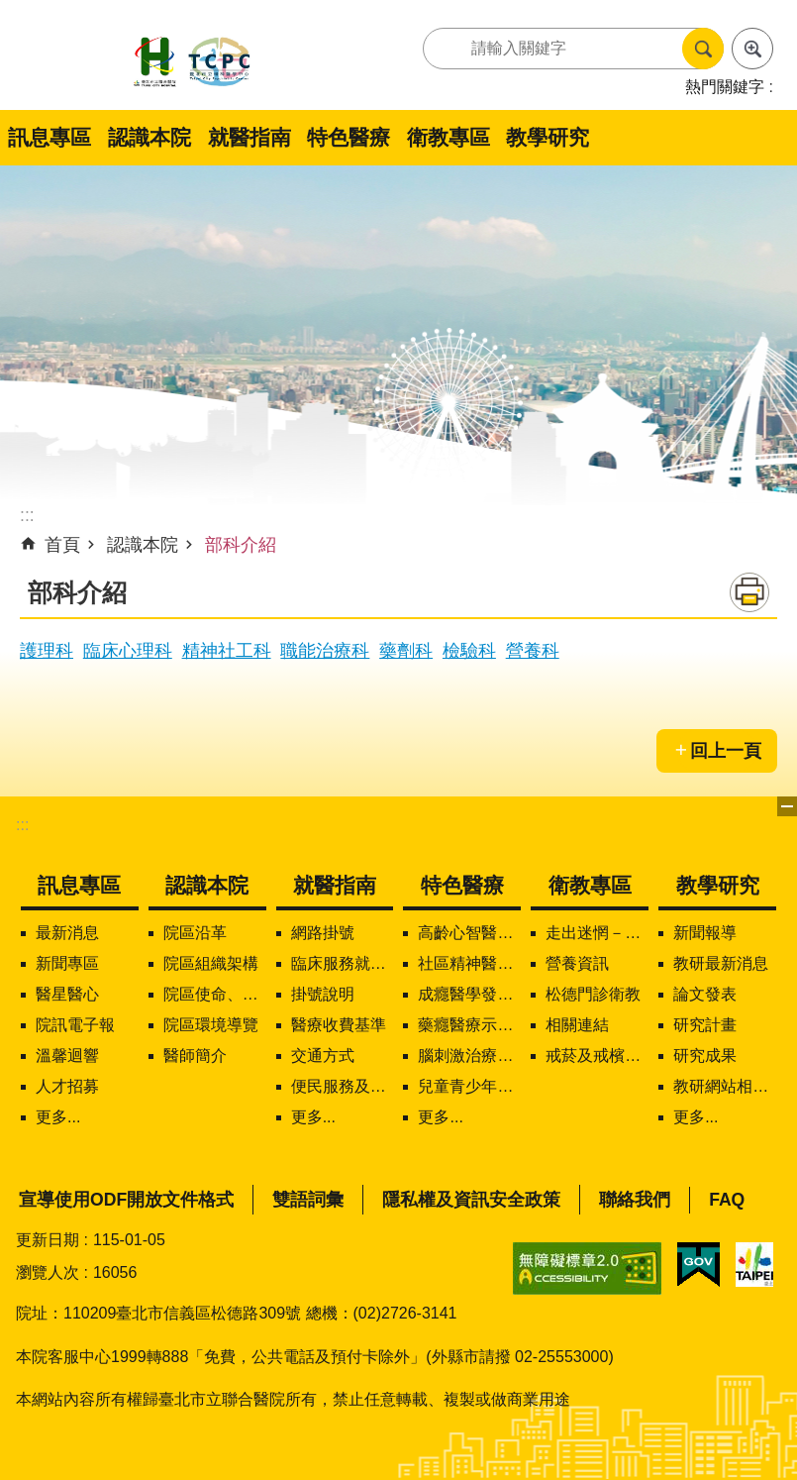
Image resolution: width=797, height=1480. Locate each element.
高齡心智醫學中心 (469, 932)
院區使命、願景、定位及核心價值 (214, 994)
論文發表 (705, 994)
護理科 (46, 651)
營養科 (532, 651)
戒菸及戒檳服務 (597, 1055)
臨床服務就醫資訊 (342, 963)
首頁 (62, 545)
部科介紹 (240, 545)
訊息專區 (49, 137)
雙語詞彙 (308, 1200)
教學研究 (547, 137)
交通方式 (322, 1055)
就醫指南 (249, 137)
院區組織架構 (210, 963)
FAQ (727, 1200)
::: (22, 824)
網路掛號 (322, 932)
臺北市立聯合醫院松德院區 (192, 63)
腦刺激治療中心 (469, 1055)
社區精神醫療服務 (469, 963)
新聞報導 (705, 932)
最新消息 (67, 932)
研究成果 (705, 1055)
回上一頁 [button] (725, 751)
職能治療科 (324, 651)
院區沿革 (195, 932)
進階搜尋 (752, 48)
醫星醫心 (67, 994)
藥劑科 (406, 651)
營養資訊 (577, 963)
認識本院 (149, 137)
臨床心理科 (127, 651)
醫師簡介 (195, 1055)
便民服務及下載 (342, 1086)
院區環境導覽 (210, 1024)
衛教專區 (448, 137)
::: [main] (27, 515)
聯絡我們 (634, 1200)
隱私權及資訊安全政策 (471, 1200)
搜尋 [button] (703, 48)
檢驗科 (469, 651)
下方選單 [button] (787, 806)
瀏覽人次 (47, 1272)
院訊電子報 (75, 1024)
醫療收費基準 (338, 1024)
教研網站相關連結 (724, 1086)
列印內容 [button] (749, 592)
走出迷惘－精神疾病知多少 (597, 932)
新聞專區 (67, 963)
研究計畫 (705, 1024)
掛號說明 (322, 994)
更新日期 (47, 1239)
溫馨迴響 (67, 1055)
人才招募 (67, 1086)
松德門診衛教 (593, 994)
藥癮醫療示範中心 (469, 1024)
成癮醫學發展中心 (469, 994)
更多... (58, 1117)
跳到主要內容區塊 (10, 10)
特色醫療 (348, 137)
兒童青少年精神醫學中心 (469, 1086)
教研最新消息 (720, 963)
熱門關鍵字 (724, 86)
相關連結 (577, 1024)
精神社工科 (226, 651)
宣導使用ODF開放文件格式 (126, 1200)
